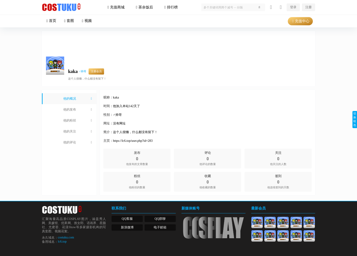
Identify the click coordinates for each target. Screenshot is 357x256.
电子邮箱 (160, 227)
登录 (293, 7)
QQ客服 (127, 218)
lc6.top (62, 241)
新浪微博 (127, 227)
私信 (304, 58)
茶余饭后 (144, 7)
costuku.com (66, 237)
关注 (284, 58)
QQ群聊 (160, 218)
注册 (308, 7)
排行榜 (170, 7)
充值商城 (115, 7)
